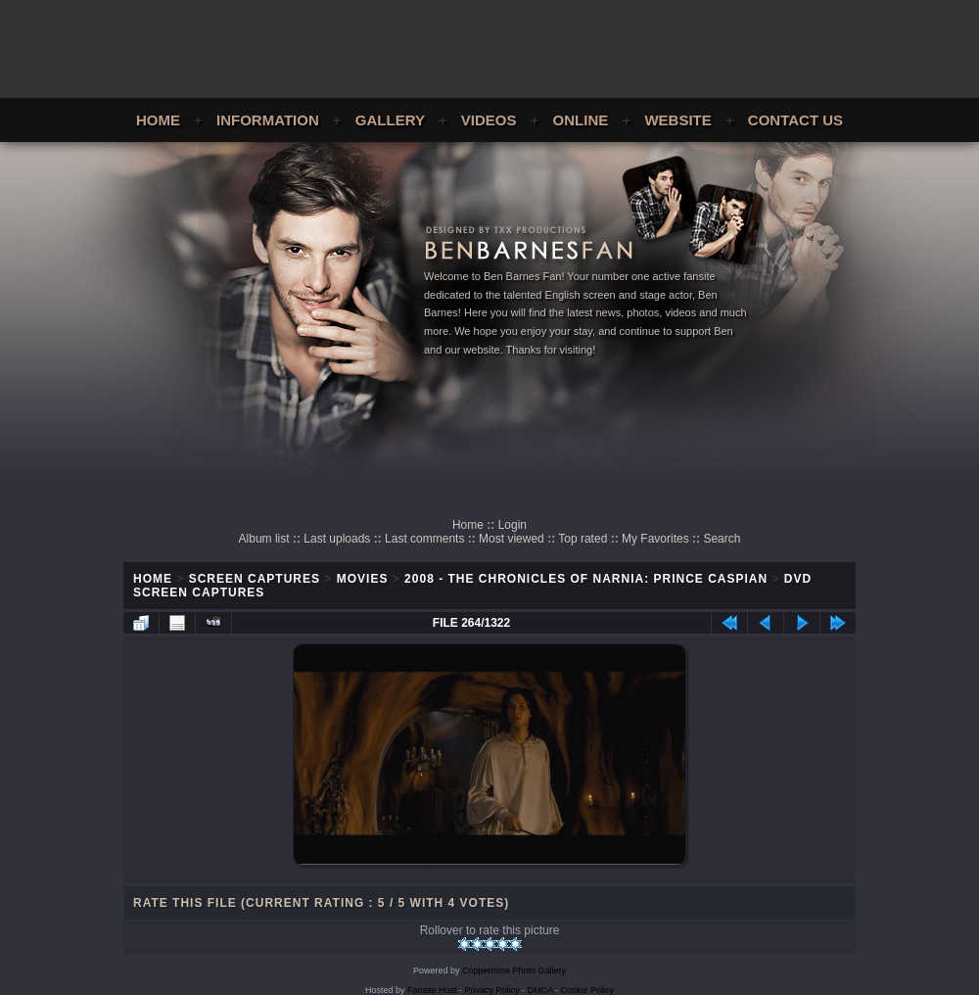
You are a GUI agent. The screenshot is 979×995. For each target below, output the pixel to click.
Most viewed (511, 538)
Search (721, 538)
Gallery (390, 120)
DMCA (540, 990)
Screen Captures (254, 579)
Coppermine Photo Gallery (514, 970)
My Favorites (655, 538)
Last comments (424, 538)
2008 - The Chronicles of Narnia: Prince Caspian (586, 579)
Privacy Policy (492, 990)
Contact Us (795, 120)
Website (677, 120)
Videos (489, 120)
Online (581, 120)
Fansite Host (432, 990)
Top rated (582, 538)
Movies (363, 579)
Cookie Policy (588, 990)
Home (158, 120)
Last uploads (336, 538)
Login (512, 525)
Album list (264, 538)
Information (267, 120)
